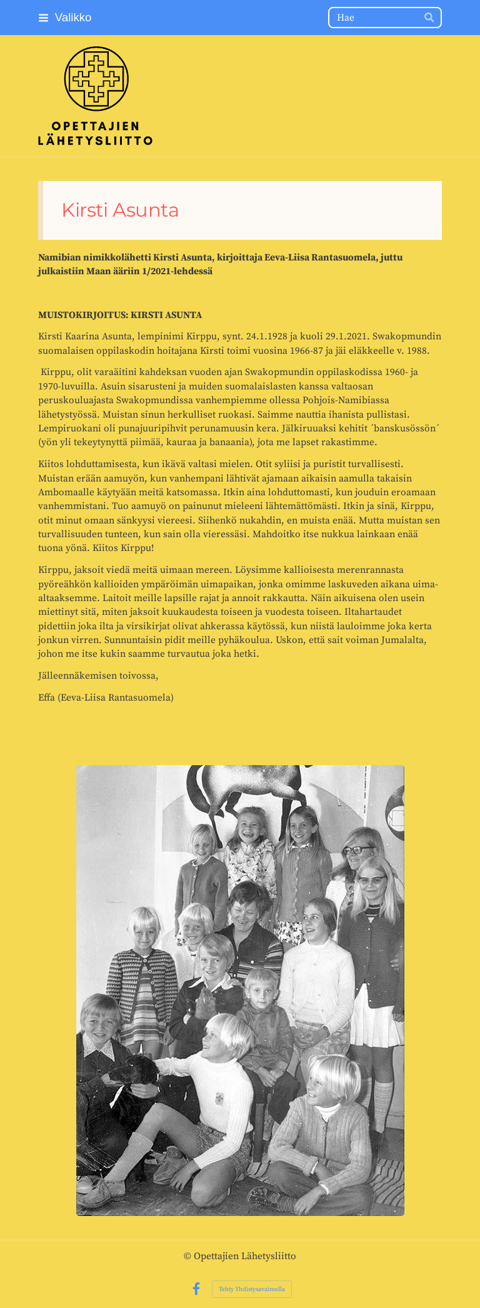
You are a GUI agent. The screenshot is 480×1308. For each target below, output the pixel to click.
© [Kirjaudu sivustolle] (189, 1256)
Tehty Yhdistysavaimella (252, 1289)
